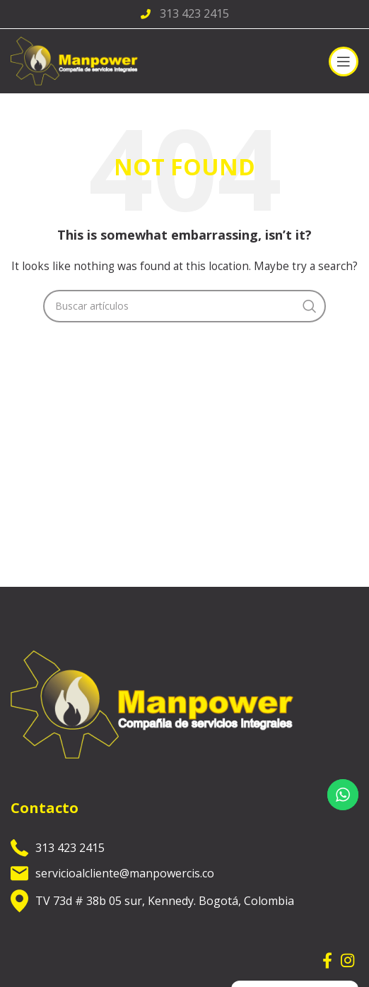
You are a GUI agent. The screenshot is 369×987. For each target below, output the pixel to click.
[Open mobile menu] (343, 61)
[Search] (184, 306)
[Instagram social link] (347, 960)
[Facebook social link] (327, 960)
